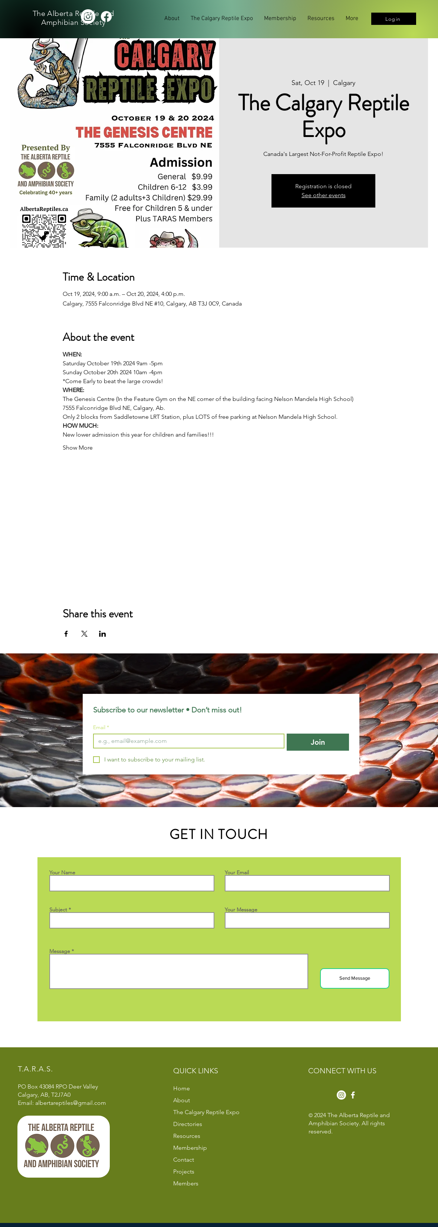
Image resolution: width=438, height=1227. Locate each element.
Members (185, 1183)
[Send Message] (354, 978)
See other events (324, 195)
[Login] (393, 19)
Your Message (241, 909)
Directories (187, 1124)
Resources (186, 1135)
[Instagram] (88, 16)
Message (59, 951)
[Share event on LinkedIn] (102, 634)
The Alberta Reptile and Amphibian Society (73, 18)
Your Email (237, 872)
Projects (183, 1171)
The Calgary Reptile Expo (206, 1112)
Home (181, 1088)
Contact (183, 1159)
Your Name (62, 872)
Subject (58, 909)
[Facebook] (106, 16)
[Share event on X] (84, 634)
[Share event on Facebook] (66, 634)
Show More (78, 447)
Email (101, 727)
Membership (190, 1147)
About (181, 1100)
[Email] (186, 741)
